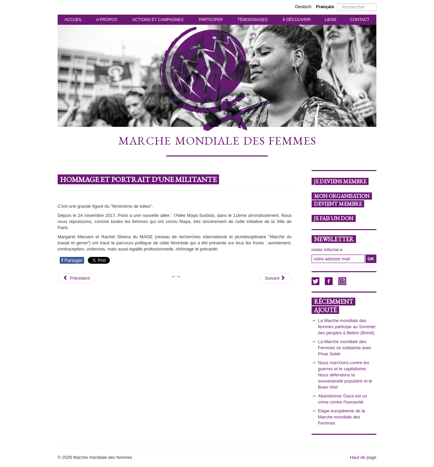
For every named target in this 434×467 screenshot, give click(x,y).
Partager (71, 260)
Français (325, 6)
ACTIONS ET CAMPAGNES (157, 19)
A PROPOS (106, 19)
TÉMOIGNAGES (252, 19)
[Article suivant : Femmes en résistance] (276, 278)
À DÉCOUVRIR (296, 19)
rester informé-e (327, 249)
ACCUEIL (73, 19)
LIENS (330, 19)
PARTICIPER (211, 19)
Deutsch (304, 6)
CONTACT (359, 19)
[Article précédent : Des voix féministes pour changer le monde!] (76, 278)
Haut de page (363, 457)
